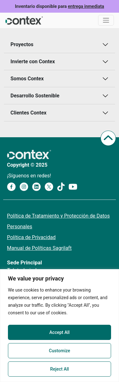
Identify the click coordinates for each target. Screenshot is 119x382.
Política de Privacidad (31, 237)
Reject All (59, 369)
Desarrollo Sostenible (34, 96)
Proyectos (21, 44)
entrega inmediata (86, 6)
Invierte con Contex (32, 62)
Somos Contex (27, 79)
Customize (59, 350)
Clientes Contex (28, 113)
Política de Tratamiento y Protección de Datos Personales (58, 221)
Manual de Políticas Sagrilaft (39, 248)
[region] (59, 325)
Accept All (60, 332)
